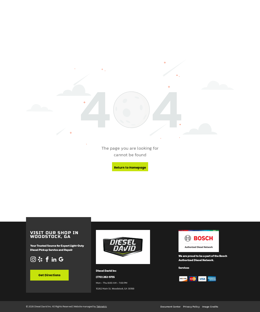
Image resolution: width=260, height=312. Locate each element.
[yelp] (40, 260)
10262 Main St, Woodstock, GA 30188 (115, 288)
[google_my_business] (61, 260)
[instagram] (33, 260)
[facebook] (47, 260)
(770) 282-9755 (105, 277)
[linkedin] (54, 260)
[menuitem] (171, 306)
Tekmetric (101, 306)
